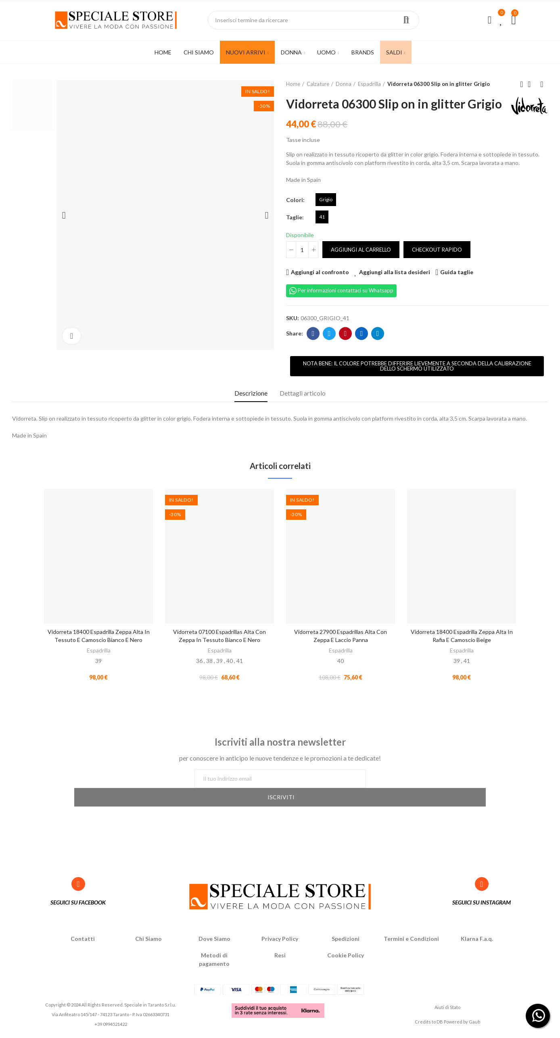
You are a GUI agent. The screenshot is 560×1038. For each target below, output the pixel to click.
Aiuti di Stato (447, 1010)
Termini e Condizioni (411, 941)
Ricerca (406, 20)
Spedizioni (345, 941)
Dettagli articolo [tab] (303, 407)
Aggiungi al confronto (320, 286)
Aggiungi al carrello (361, 264)
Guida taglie (456, 286)
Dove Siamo (214, 941)
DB (440, 1024)
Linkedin (361, 348)
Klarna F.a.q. (477, 941)
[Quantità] (302, 264)
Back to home (532, 84)
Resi (280, 958)
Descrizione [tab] (250, 407)
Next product (542, 84)
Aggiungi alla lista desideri (394, 286)
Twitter (329, 348)
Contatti (83, 941)
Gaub (474, 1024)
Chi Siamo (148, 941)
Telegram (377, 348)
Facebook (313, 348)
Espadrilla (99, 664)
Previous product (522, 84)
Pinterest (345, 348)
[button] (417, 381)
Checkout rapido (437, 264)
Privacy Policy (279, 941)
